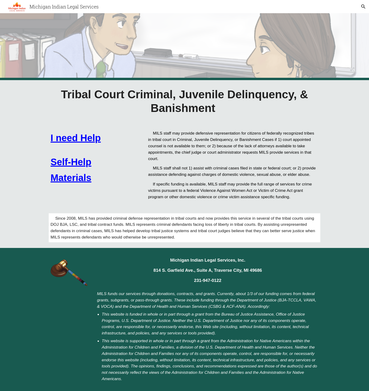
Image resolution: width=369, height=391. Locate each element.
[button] (363, 6)
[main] (184, 101)
